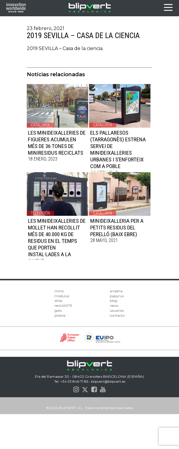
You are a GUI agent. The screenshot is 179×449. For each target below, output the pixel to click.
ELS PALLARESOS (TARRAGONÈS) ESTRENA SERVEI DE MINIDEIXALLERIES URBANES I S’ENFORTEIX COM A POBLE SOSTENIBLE (118, 152)
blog (113, 300)
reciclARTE (63, 305)
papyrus (117, 296)
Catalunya (40, 125)
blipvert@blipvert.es (108, 381)
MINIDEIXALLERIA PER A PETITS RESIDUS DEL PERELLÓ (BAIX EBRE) (116, 228)
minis (59, 291)
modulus (61, 296)
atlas (58, 300)
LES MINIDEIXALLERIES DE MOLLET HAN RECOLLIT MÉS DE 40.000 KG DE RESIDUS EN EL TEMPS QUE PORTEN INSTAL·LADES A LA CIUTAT (57, 241)
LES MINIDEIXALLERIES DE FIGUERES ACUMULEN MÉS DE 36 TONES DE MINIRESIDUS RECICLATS (57, 142)
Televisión (40, 213)
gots (58, 310)
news (114, 305)
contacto (117, 315)
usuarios (117, 310)
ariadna (116, 291)
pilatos (59, 315)
